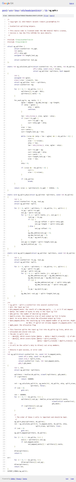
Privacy (18, 479)
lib (46, 10)
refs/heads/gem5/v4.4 (31, 10)
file (46, 16)
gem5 (4, 10)
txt (67, 479)
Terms (24, 479)
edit (52, 16)
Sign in (71, 3)
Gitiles (13, 479)
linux (17, 10)
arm (11, 10)
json (72, 479)
